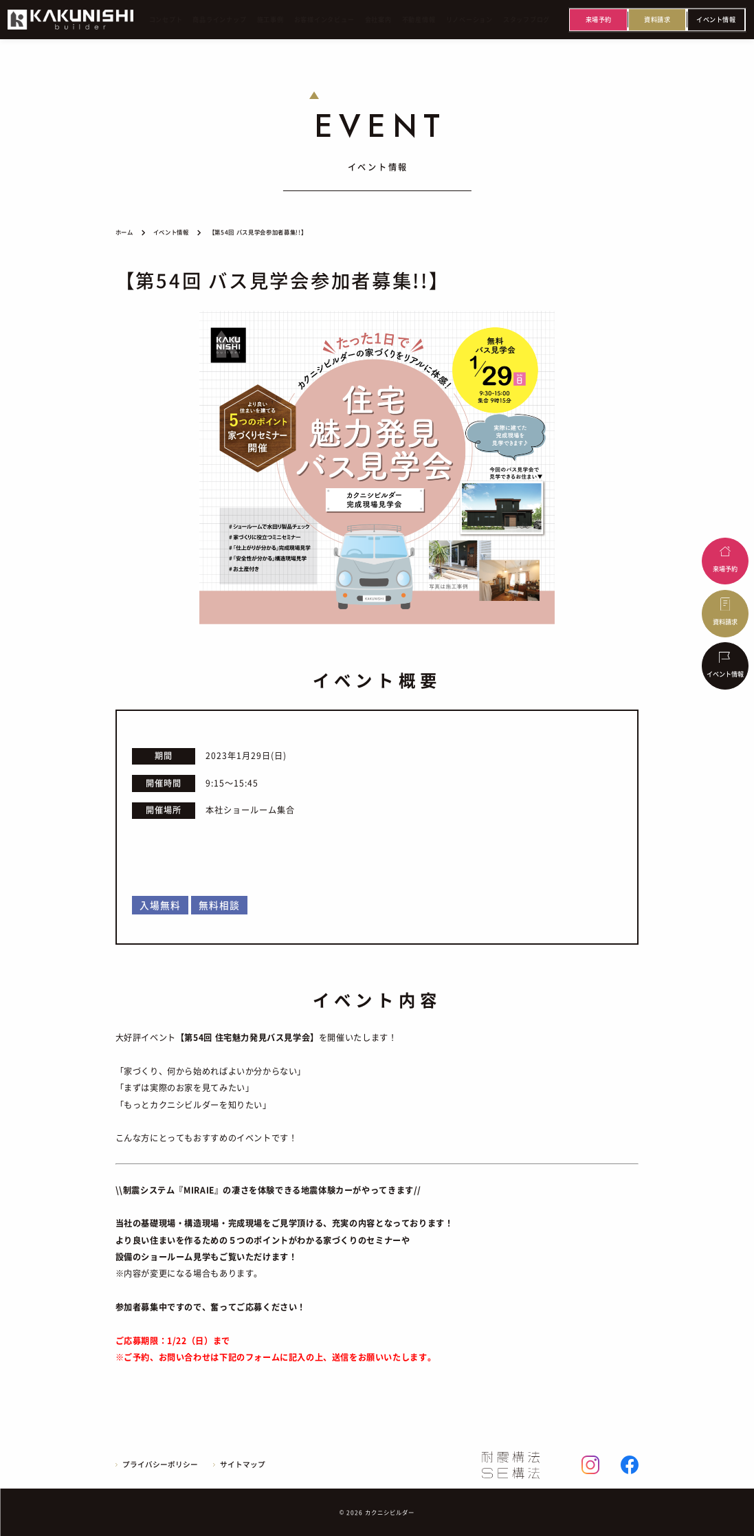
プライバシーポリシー (160, 1465)
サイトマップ (242, 1465)
